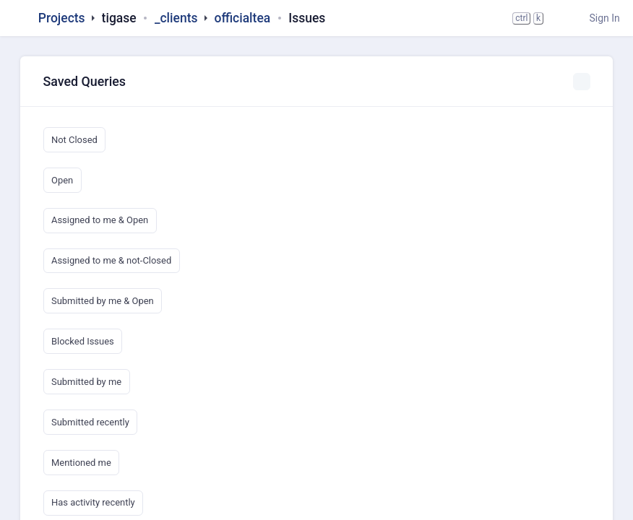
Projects (61, 18)
